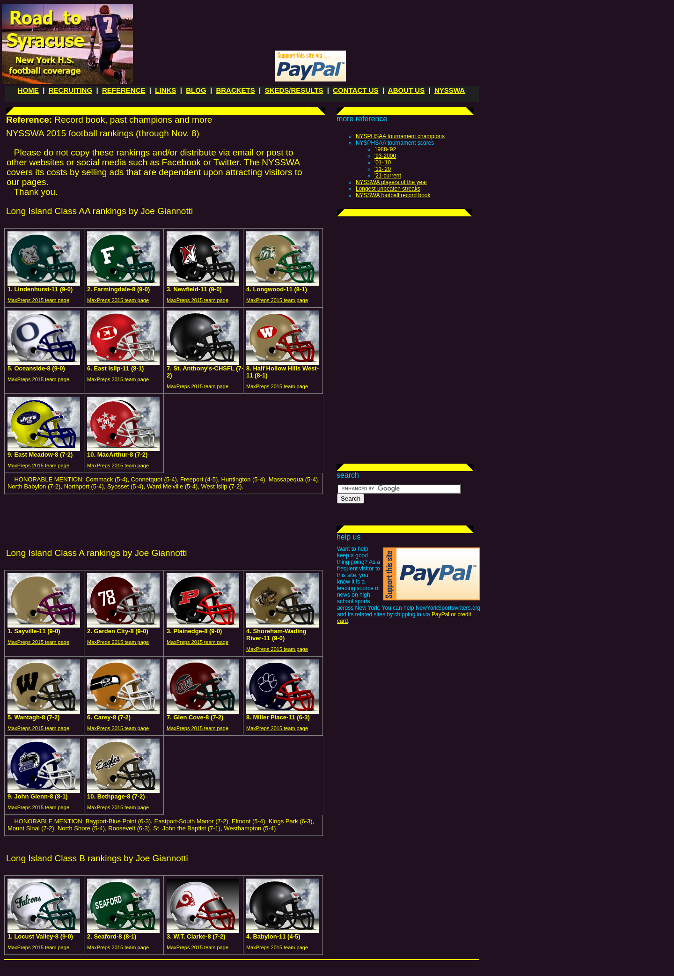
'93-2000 (385, 156)
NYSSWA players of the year (391, 182)
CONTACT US (355, 90)
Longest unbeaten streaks (388, 188)
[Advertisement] (309, 26)
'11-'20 (382, 169)
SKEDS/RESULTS (294, 90)
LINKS (165, 90)
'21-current (387, 175)
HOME (28, 90)
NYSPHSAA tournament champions (400, 136)
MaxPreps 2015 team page (38, 300)
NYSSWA (449, 90)
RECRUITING (70, 90)
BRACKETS (235, 90)
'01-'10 (382, 162)
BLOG (196, 90)
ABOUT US (406, 90)
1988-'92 (385, 149)
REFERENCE (124, 90)
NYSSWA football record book (393, 195)
